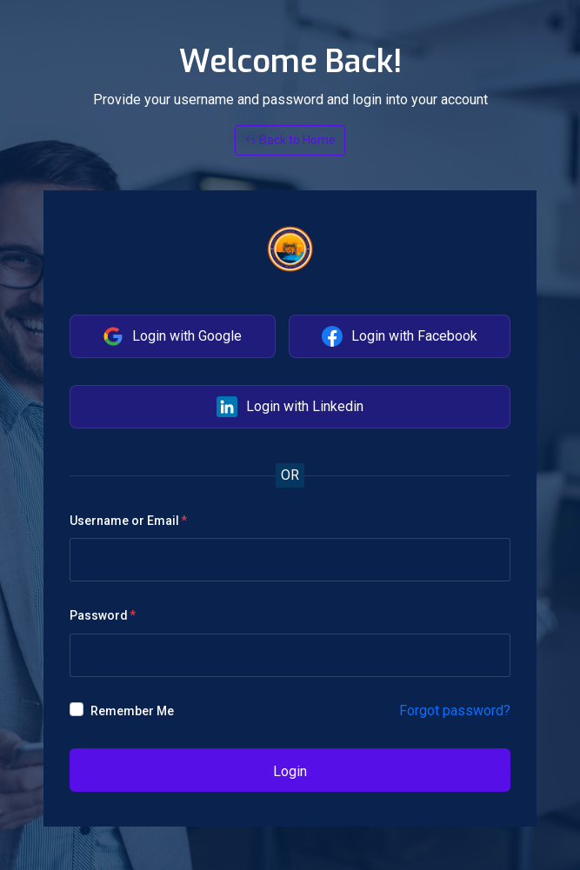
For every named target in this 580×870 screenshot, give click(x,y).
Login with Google (172, 336)
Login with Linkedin (290, 406)
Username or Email (124, 521)
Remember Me (132, 711)
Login (290, 771)
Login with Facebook (399, 336)
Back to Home (290, 140)
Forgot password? (454, 710)
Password (99, 615)
